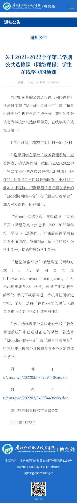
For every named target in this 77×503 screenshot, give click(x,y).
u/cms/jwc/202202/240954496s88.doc (35, 397)
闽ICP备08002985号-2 (38, 473)
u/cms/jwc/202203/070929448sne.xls (35, 377)
